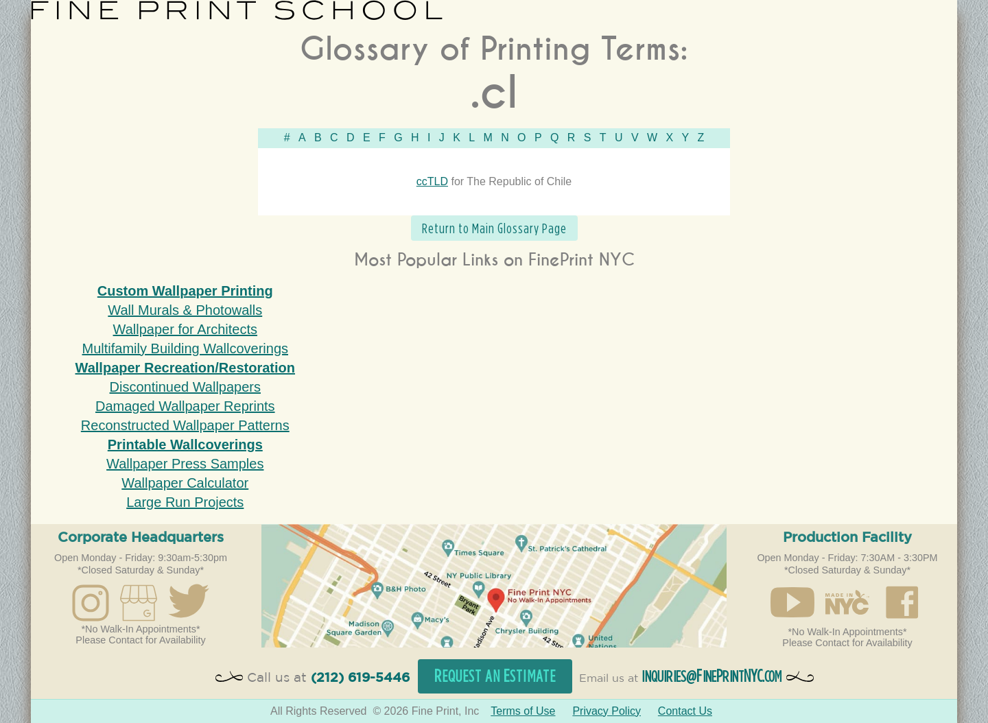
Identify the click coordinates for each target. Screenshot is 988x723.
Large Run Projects (185, 502)
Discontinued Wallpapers (185, 386)
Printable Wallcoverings (185, 444)
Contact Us (685, 711)
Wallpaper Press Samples (184, 463)
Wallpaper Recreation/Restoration (185, 367)
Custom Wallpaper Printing (185, 290)
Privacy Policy (606, 711)
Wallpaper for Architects (185, 329)
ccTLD (432, 181)
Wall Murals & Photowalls (185, 310)
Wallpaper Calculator (184, 482)
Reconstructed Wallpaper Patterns (185, 425)
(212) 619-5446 (360, 678)
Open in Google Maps (494, 586)
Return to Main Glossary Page (494, 228)
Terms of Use (523, 711)
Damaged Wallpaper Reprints (185, 406)
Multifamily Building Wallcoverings (185, 348)
